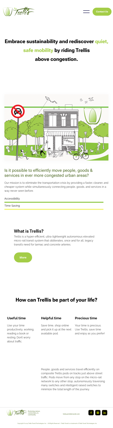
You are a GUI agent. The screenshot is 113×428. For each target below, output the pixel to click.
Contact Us (102, 11)
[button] (86, 12)
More (23, 257)
